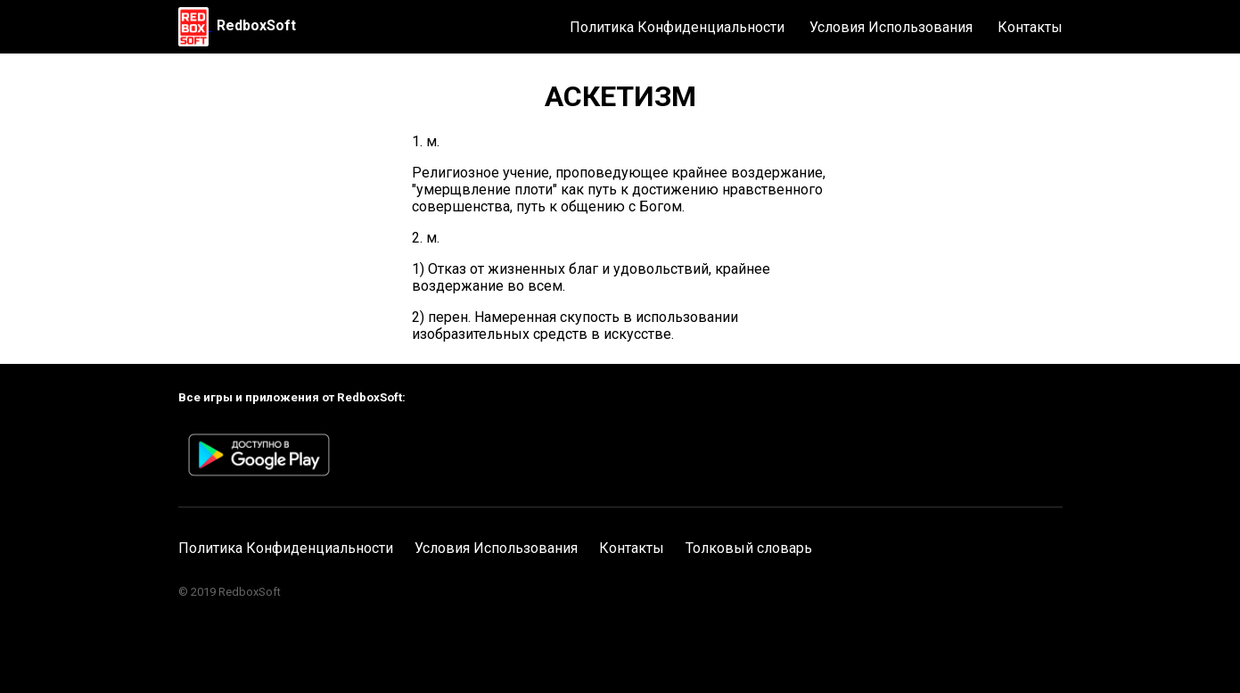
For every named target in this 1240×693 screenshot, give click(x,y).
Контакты (1030, 27)
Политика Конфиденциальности (677, 27)
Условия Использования (891, 27)
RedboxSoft (256, 25)
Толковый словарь (749, 548)
